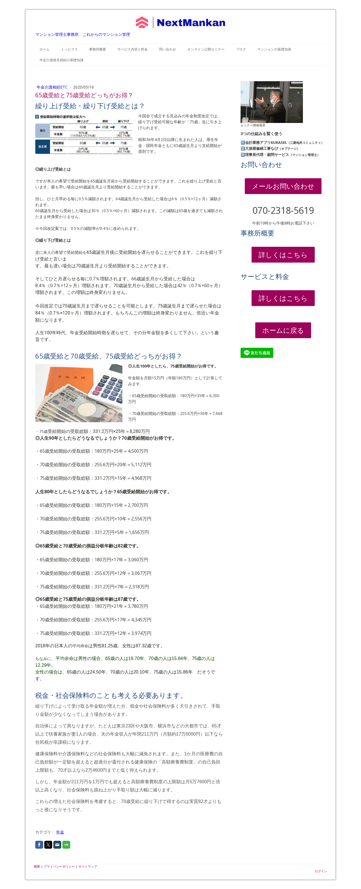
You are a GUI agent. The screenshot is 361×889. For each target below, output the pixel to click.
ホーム (44, 49)
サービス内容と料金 (132, 49)
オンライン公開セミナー (205, 49)
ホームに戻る (283, 330)
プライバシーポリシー (59, 866)
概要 (37, 866)
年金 (60, 832)
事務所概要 (97, 49)
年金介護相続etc (53, 87)
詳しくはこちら (283, 254)
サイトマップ (87, 866)
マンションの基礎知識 (274, 49)
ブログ (241, 49)
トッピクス (69, 49)
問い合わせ (167, 49)
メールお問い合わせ (283, 186)
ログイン (321, 871)
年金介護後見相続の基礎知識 (61, 60)
